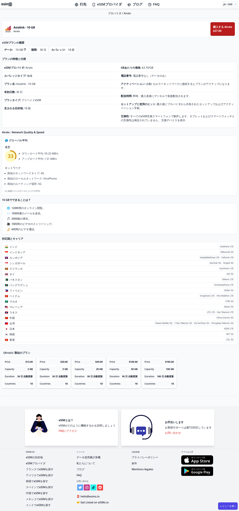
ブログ (134, 4)
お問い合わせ (173, 433)
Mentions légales (142, 469)
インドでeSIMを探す (38, 505)
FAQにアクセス (68, 431)
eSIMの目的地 (34, 457)
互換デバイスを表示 (173, 120)
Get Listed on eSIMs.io (93, 502)
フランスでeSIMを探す (39, 469)
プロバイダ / (116, 13)
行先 (80, 4)
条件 (134, 463)
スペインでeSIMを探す (39, 487)
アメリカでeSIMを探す (39, 475)
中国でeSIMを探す (37, 493)
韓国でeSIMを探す (37, 481)
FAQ (153, 4)
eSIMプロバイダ (107, 4)
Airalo (127, 13)
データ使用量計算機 (88, 457)
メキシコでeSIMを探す (39, 499)
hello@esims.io (89, 496)
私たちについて (86, 463)
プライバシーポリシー (145, 457)
